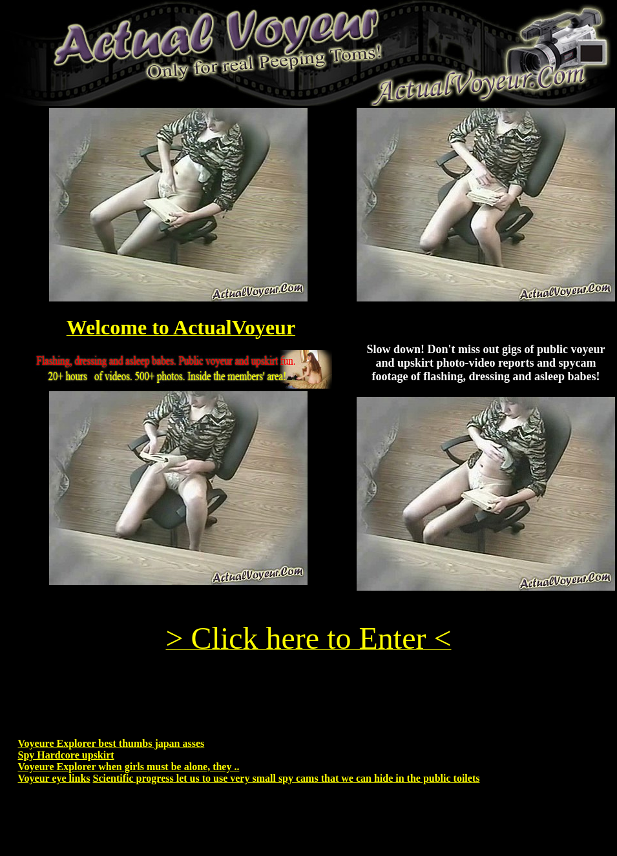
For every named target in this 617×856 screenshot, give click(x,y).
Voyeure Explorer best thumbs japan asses (111, 743)
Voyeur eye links (54, 778)
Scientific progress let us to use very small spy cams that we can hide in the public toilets (286, 778)
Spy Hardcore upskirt (66, 754)
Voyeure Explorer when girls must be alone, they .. (129, 766)
